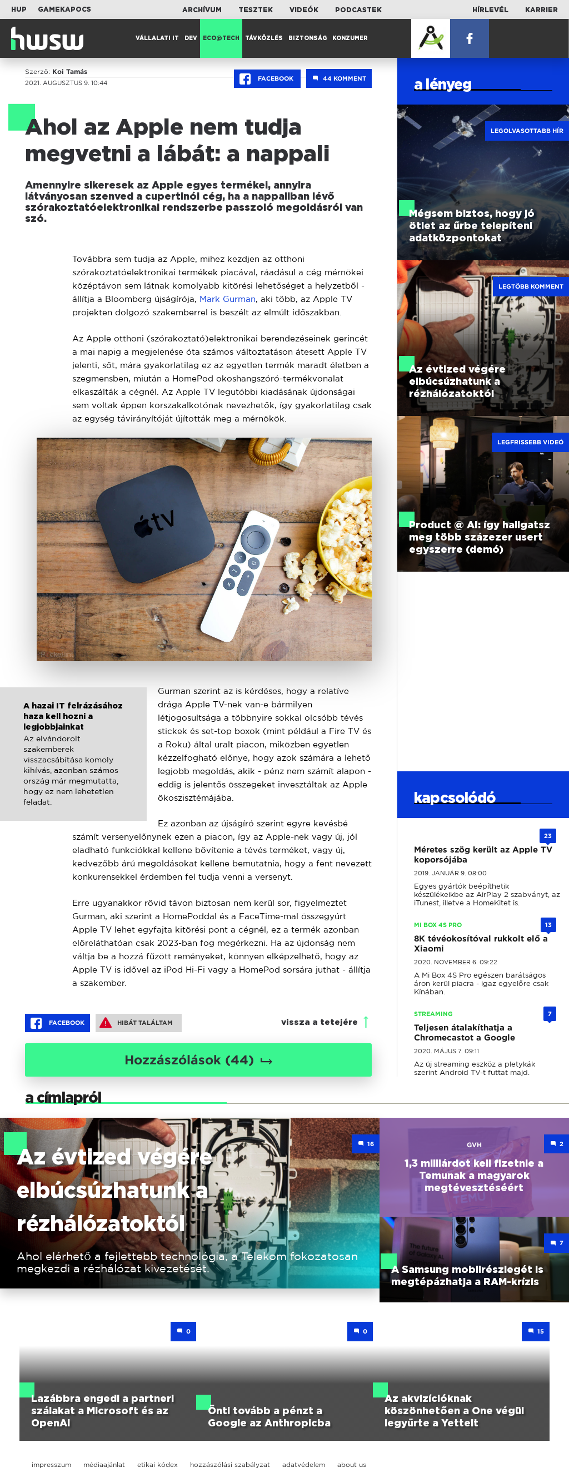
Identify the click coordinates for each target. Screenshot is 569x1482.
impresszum (51, 1464)
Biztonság (307, 38)
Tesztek (255, 10)
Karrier (541, 10)
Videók (304, 10)
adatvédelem (303, 1464)
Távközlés (264, 38)
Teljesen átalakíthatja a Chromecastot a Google (464, 1032)
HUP (19, 9)
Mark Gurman (227, 299)
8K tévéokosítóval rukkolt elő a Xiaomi (481, 943)
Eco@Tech (221, 38)
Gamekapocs (64, 9)
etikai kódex (157, 1464)
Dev (190, 38)
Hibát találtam (136, 1023)
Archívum (202, 10)
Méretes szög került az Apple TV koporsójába (483, 854)
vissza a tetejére (319, 1022)
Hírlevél (490, 10)
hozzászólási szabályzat (230, 1464)
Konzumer (350, 38)
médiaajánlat (104, 1464)
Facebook (267, 79)
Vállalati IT (157, 38)
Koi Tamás (69, 71)
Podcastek (358, 10)
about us (351, 1464)
